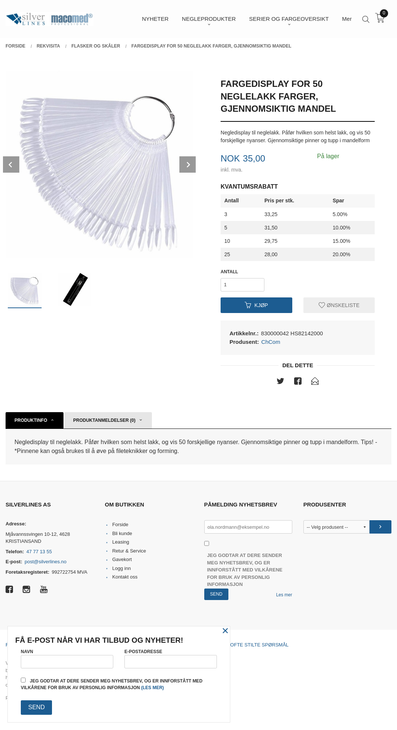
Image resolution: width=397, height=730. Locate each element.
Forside (120, 524)
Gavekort (122, 559)
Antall (229, 271)
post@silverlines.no (45, 561)
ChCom (270, 342)
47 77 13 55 (39, 551)
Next (187, 164)
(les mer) (152, 687)
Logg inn (121, 568)
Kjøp (256, 305)
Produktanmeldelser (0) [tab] (104, 420)
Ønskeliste (339, 305)
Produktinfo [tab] (30, 420)
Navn (67, 658)
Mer (347, 19)
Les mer (284, 594)
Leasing (120, 542)
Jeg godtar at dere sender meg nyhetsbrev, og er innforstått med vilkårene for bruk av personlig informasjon (245, 570)
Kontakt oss (124, 577)
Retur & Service (129, 551)
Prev (11, 164)
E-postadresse (170, 658)
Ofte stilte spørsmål (259, 645)
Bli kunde (122, 533)
